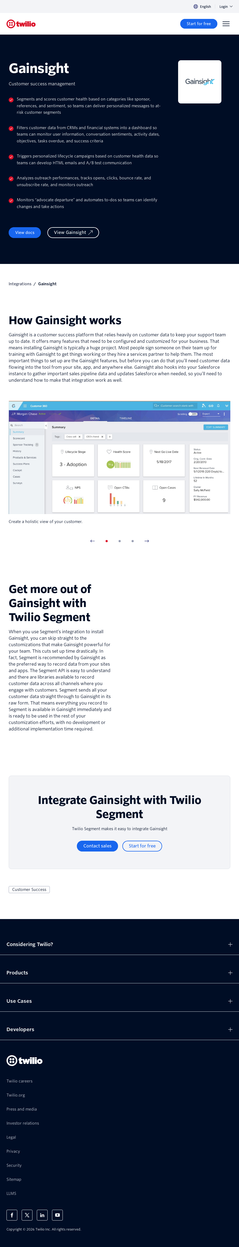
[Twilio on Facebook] (11, 1215)
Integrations (20, 284)
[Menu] (226, 23)
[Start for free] (198, 24)
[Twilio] (21, 24)
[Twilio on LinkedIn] (42, 1215)
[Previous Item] (92, 541)
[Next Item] (146, 541)
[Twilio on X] (27, 1215)
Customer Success (29, 889)
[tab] (106, 541)
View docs (24, 232)
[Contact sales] (97, 846)
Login (226, 7)
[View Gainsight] (73, 232)
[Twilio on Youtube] (57, 1215)
